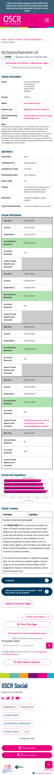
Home (4, 39)
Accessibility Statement (17, 723)
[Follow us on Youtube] (17, 698)
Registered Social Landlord (36, 109)
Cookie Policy (11, 715)
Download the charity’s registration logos (27, 633)
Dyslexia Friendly (27, 755)
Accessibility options (44, 773)
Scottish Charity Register (37, 617)
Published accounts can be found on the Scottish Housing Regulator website (36, 423)
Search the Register (32, 39)
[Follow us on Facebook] (12, 698)
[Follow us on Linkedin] (2, 698)
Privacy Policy (11, 731)
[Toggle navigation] (47, 20)
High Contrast (27, 747)
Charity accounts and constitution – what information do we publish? (23, 591)
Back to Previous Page (17, 603)
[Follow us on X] (8, 698)
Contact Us (27, 706)
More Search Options (27, 662)
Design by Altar (27, 738)
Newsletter (9, 706)
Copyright (9, 580)
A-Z (27, 731)
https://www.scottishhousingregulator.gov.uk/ (38, 116)
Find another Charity (10, 641)
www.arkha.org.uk (32, 103)
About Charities (15, 39)
